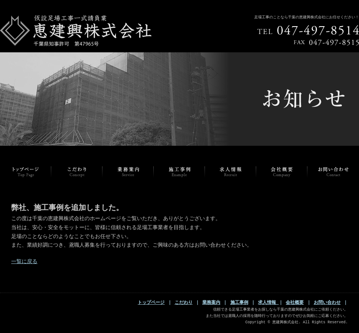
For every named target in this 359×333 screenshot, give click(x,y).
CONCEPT (76, 172)
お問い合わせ (327, 302)
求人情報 (268, 302)
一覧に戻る (24, 261)
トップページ (25, 172)
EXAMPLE (179, 172)
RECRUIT (230, 172)
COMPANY (281, 172)
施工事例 (239, 302)
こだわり (184, 302)
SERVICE (128, 172)
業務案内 (211, 302)
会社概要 (295, 302)
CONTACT (333, 172)
